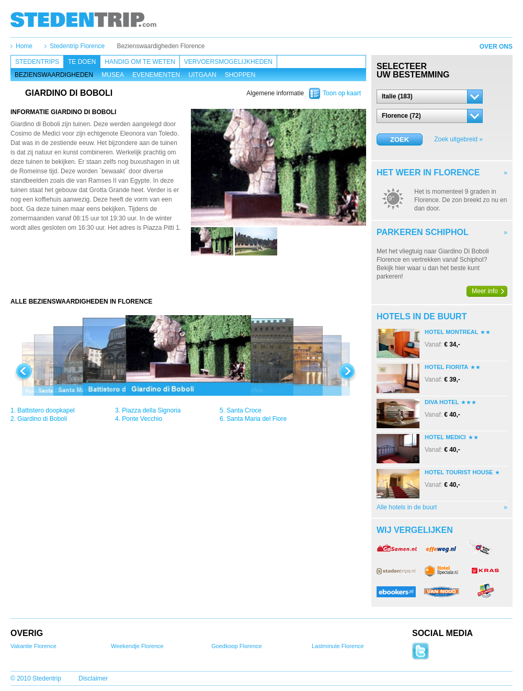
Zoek (399, 139)
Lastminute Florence (338, 646)
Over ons (496, 46)
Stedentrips (37, 61)
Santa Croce (244, 410)
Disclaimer (93, 678)
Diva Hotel (442, 402)
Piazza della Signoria (151, 410)
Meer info (485, 291)
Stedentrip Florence (77, 46)
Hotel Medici (445, 437)
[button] (430, 97)
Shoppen (240, 75)
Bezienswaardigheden (54, 75)
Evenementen (156, 75)
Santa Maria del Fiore (256, 418)
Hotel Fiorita (446, 367)
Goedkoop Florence (236, 646)
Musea (112, 75)
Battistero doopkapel (45, 410)
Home (24, 46)
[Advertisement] (188, 276)
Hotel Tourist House (459, 472)
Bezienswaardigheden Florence (160, 46)
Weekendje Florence (137, 646)
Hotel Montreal (451, 332)
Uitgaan (202, 75)
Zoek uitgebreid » (458, 139)
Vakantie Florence (33, 646)
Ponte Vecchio (142, 418)
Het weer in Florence (428, 172)
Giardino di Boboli (42, 418)
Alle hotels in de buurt (407, 507)
